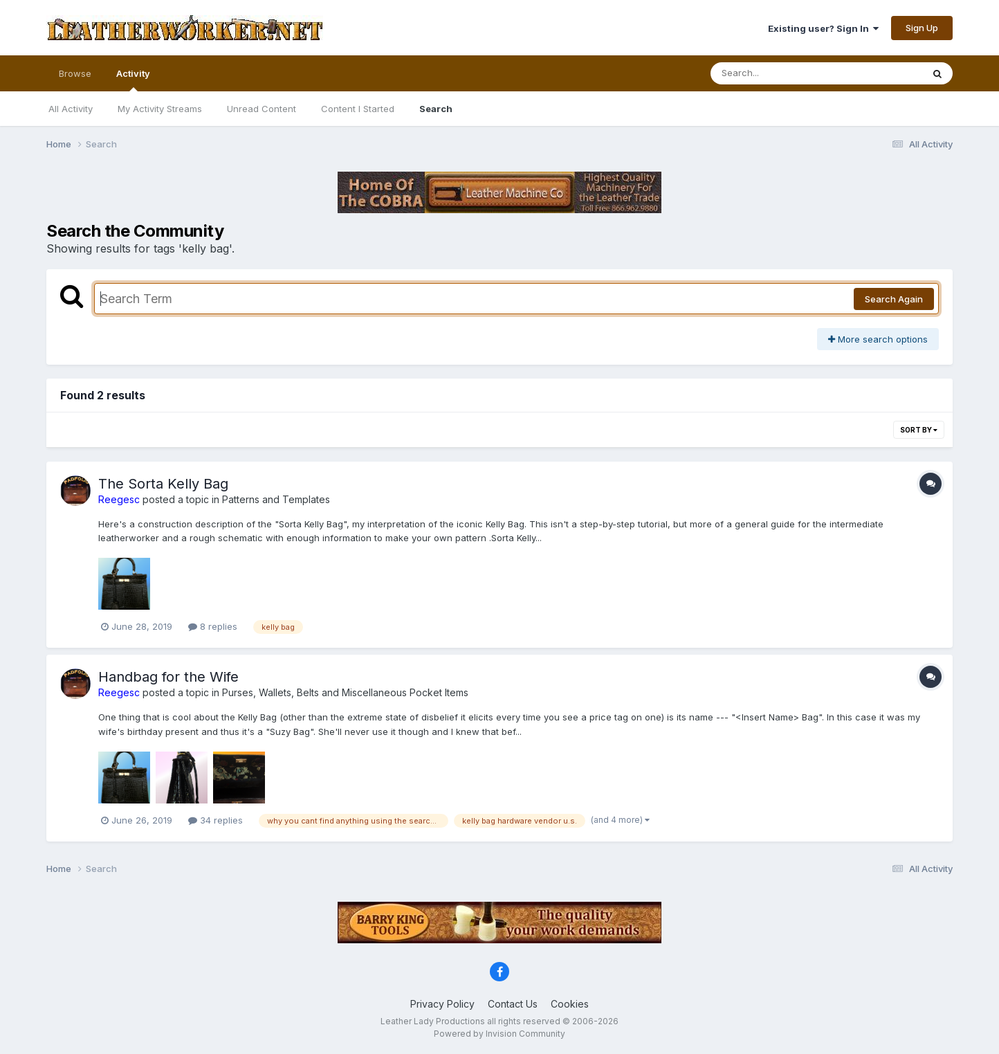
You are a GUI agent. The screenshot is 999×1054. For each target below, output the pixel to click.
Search (435, 108)
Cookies (570, 1004)
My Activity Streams (160, 108)
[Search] (779, 73)
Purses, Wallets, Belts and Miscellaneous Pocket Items (345, 692)
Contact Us (513, 1004)
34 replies (215, 820)
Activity (133, 79)
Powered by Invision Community (499, 1033)
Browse (75, 73)
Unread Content (261, 108)
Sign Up (922, 27)
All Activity (70, 108)
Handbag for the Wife (168, 677)
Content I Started (357, 108)
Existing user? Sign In (823, 28)
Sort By (918, 430)
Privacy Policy (442, 1004)
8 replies (212, 626)
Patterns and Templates (276, 499)
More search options (878, 339)
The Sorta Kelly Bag (163, 483)
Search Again (894, 299)
